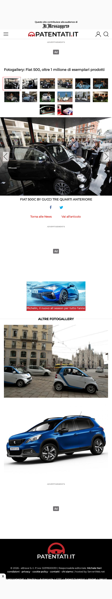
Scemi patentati (14, 579)
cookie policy (40, 571)
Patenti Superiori (75, 579)
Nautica (31, 579)
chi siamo (67, 571)
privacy (26, 571)
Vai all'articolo (71, 216)
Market (92, 579)
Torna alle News (41, 216)
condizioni (13, 571)
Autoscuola (46, 579)
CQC (59, 579)
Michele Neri (94, 568)
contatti (55, 571)
